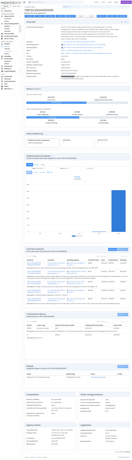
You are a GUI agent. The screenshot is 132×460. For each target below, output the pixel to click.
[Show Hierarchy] (94, 41)
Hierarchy (50, 16)
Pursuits (7, 29)
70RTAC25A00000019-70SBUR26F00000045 (34, 300)
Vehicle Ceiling (31, 71)
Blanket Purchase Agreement (39, 140)
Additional (122, 16)
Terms (39, 457)
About (27, 457)
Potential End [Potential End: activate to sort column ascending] (113, 260)
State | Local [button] (16, 6)
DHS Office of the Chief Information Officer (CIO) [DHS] (82, 47)
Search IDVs (29, 7)
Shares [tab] (36, 165)
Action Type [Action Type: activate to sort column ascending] (41, 325)
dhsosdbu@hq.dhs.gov (98, 377)
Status (40, 16)
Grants (6, 21)
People (6, 64)
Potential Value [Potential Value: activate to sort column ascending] (93, 260)
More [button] (96, 2)
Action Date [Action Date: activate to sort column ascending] (118, 325)
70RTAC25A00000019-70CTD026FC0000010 (34, 272)
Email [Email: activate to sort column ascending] (93, 374)
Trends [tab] (29, 165)
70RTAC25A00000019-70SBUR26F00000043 (34, 291)
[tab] (29, 172)
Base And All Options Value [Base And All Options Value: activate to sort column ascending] (64, 325)
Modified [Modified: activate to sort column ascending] (123, 260)
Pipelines (7, 26)
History (102, 16)
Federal (5, 6)
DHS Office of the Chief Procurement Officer (75, 283)
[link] (126, 256)
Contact (33, 457)
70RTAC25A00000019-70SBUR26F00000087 (34, 264)
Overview (29, 16)
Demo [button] (110, 2)
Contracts (7, 19)
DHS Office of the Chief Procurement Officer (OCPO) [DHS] (83, 45)
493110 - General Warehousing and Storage (76, 50)
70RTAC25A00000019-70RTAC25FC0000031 (34, 283)
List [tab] (122, 22)
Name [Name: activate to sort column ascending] (29, 374)
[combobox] (56, 2)
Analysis (60, 16)
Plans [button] (103, 2)
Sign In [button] (116, 2)
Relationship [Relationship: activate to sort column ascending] (70, 374)
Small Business (110, 405)
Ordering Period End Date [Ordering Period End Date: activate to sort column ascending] (94, 325)
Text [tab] (125, 22)
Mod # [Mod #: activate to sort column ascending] (29, 325)
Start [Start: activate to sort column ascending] (103, 260)
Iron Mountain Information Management (77, 42)
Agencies (7, 61)
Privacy (44, 457)
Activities (7, 31)
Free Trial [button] (126, 2)
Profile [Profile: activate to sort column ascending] (119, 374)
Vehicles (7, 49)
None (63, 59)
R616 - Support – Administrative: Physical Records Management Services (85, 53)
